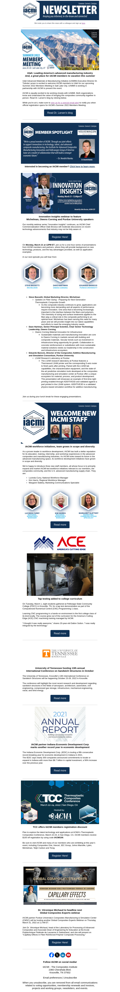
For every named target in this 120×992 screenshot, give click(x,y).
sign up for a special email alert (65, 103)
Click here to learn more (82, 166)
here (83, 23)
